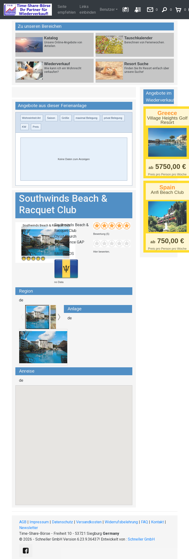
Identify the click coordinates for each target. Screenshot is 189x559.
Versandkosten (89, 522)
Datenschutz (62, 522)
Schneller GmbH (141, 539)
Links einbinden (87, 9)
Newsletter (28, 527)
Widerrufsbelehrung (121, 522)
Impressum (39, 522)
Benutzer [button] (107, 9)
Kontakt (157, 522)
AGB (22, 522)
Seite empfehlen (67, 9)
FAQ (144, 522)
